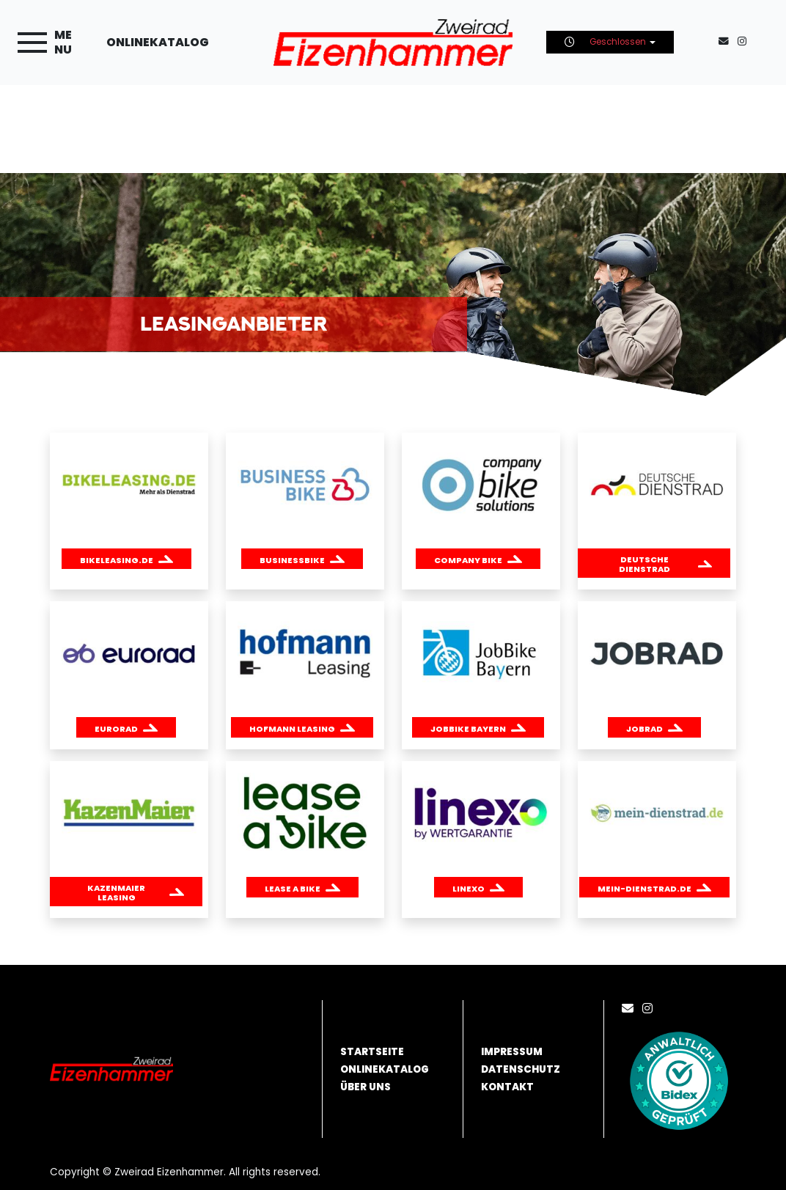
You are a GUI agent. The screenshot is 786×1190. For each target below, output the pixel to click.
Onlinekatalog (157, 42)
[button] (126, 558)
